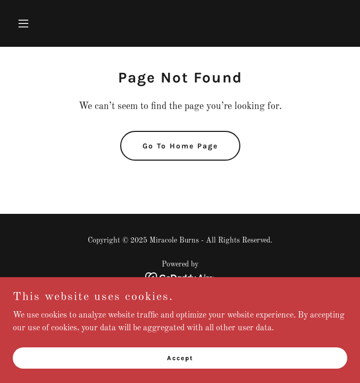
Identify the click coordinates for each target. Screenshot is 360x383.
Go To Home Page (180, 146)
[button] (38, 23)
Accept (180, 357)
